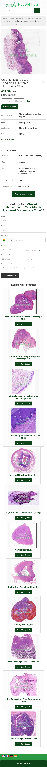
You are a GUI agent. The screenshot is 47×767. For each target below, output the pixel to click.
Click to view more (7, 140)
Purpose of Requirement (9, 255)
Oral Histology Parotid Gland (23, 739)
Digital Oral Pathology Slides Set (23, 587)
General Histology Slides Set (23, 475)
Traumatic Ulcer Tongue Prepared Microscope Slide (23, 357)
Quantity (4, 245)
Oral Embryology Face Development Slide (23, 700)
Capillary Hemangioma (23, 624)
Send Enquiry (23, 763)
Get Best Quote (23, 324)
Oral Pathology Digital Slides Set (23, 661)
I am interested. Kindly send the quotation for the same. (23, 269)
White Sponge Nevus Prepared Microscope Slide (23, 397)
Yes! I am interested (23, 194)
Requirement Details (8, 264)
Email (3, 226)
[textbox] (18, 101)
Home (5, 18)
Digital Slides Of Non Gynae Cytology (23, 512)
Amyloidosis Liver (23, 550)
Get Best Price (9, 107)
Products (12, 18)
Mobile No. (5, 236)
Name (3, 216)
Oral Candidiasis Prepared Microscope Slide (23, 318)
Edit (28, 101)
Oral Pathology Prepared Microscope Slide (23, 436)
